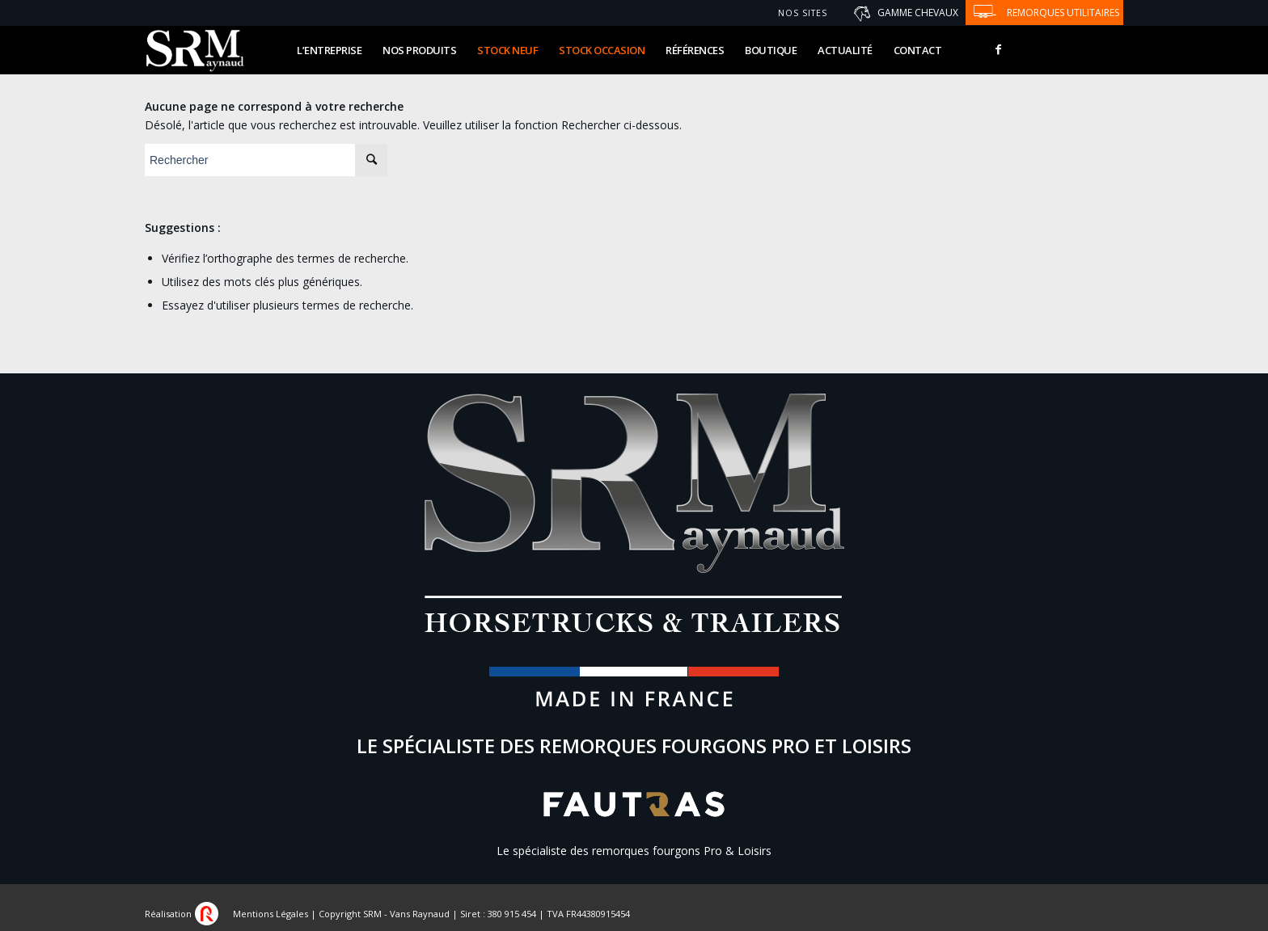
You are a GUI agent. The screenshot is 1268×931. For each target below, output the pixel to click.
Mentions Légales (270, 914)
